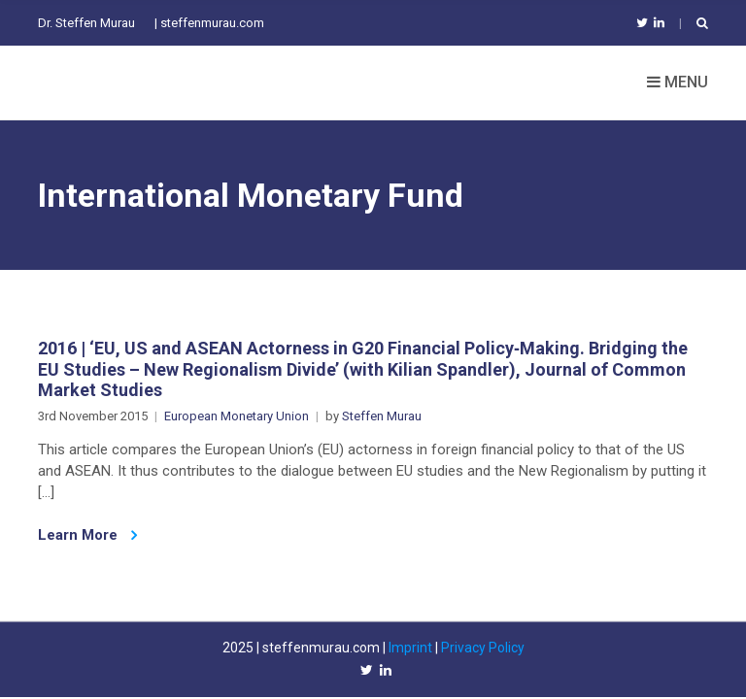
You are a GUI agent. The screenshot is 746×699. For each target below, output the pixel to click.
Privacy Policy (483, 647)
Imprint (410, 647)
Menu (677, 82)
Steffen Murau (382, 416)
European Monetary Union (236, 416)
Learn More (87, 535)
